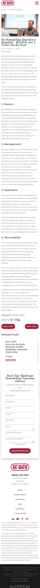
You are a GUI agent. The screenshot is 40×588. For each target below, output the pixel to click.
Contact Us (20, 509)
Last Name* (9, 402)
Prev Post (8, 326)
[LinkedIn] (13, 519)
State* (7, 426)
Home (20, 490)
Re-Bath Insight (18, 315)
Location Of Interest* (13, 433)
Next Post (32, 326)
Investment (20, 499)
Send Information (20, 451)
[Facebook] (22, 519)
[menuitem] (15, 581)
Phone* (8, 414)
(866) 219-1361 (20, 475)
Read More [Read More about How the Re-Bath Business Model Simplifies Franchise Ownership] (10, 360)
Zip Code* (9, 420)
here (9, 310)
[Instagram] (27, 519)
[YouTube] (18, 519)
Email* (7, 408)
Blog (20, 504)
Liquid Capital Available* (14, 439)
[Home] (7, 3)
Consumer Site (20, 513)
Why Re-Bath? (20, 495)
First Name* (9, 395)
